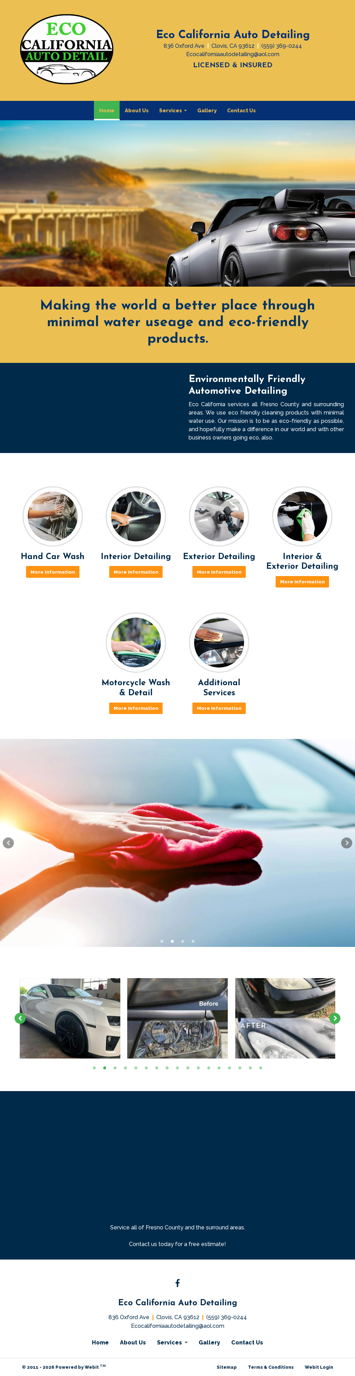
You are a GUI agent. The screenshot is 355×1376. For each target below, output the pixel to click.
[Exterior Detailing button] (219, 516)
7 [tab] (156, 1067)
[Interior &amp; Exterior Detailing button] (302, 516)
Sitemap (227, 1367)
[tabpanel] (177, 843)
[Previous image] (20, 1018)
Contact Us (241, 110)
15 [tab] (239, 1067)
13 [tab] (219, 1067)
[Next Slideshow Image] (346, 842)
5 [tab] (135, 1067)
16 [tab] (250, 1067)
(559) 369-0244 (281, 46)
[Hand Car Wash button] (52, 516)
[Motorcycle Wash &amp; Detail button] (135, 642)
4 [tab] (193, 941)
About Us (137, 110)
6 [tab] (146, 1067)
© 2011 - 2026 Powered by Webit (64, 1367)
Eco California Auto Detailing (233, 35)
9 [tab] (177, 1067)
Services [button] (171, 110)
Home (109, 108)
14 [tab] (229, 1067)
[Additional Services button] (219, 642)
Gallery (207, 110)
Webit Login (319, 1367)
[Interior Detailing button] (135, 516)
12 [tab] (208, 1067)
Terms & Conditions (271, 1367)
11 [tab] (198, 1067)
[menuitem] (107, 110)
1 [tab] (161, 941)
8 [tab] (167, 1067)
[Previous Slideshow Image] (8, 842)
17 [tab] (260, 1067)
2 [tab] (172, 941)
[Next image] (334, 1018)
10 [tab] (187, 1067)
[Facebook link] (177, 1283)
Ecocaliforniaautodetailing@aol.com (232, 54)
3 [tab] (182, 941)
